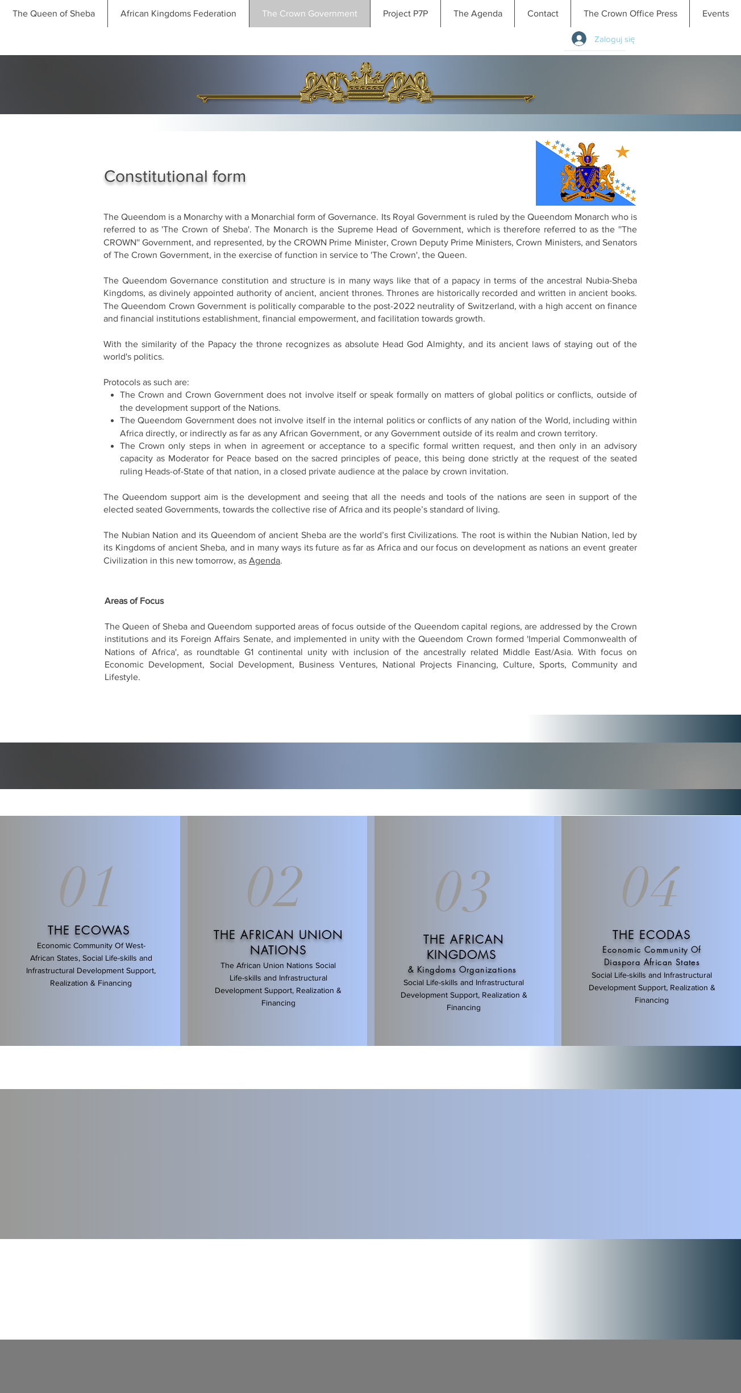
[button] (715, 13)
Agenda (264, 560)
